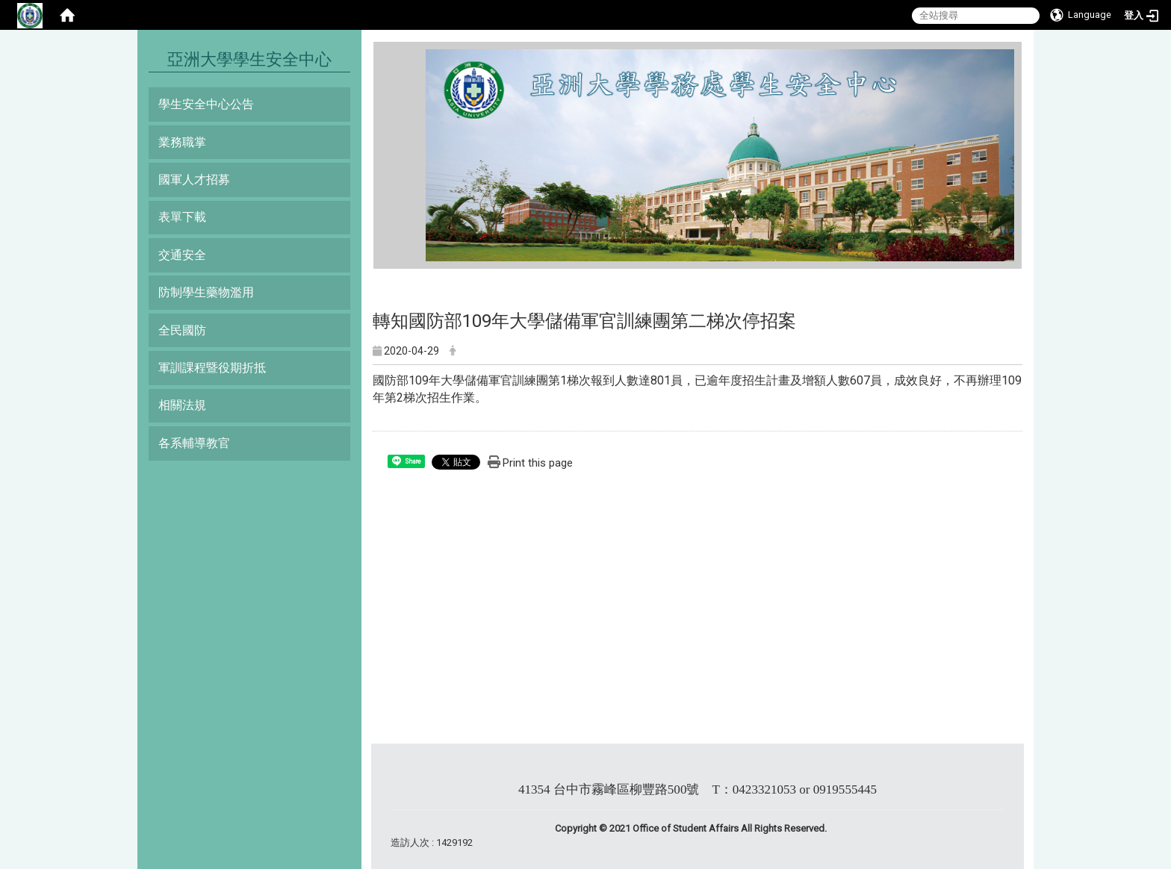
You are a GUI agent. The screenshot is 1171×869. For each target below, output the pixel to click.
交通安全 (182, 255)
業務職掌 (182, 142)
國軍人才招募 (194, 179)
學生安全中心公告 (206, 104)
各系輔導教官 (194, 443)
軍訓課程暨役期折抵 (212, 368)
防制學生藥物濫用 (206, 292)
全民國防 (182, 330)
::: (420, 55)
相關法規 (182, 405)
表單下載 (182, 217)
